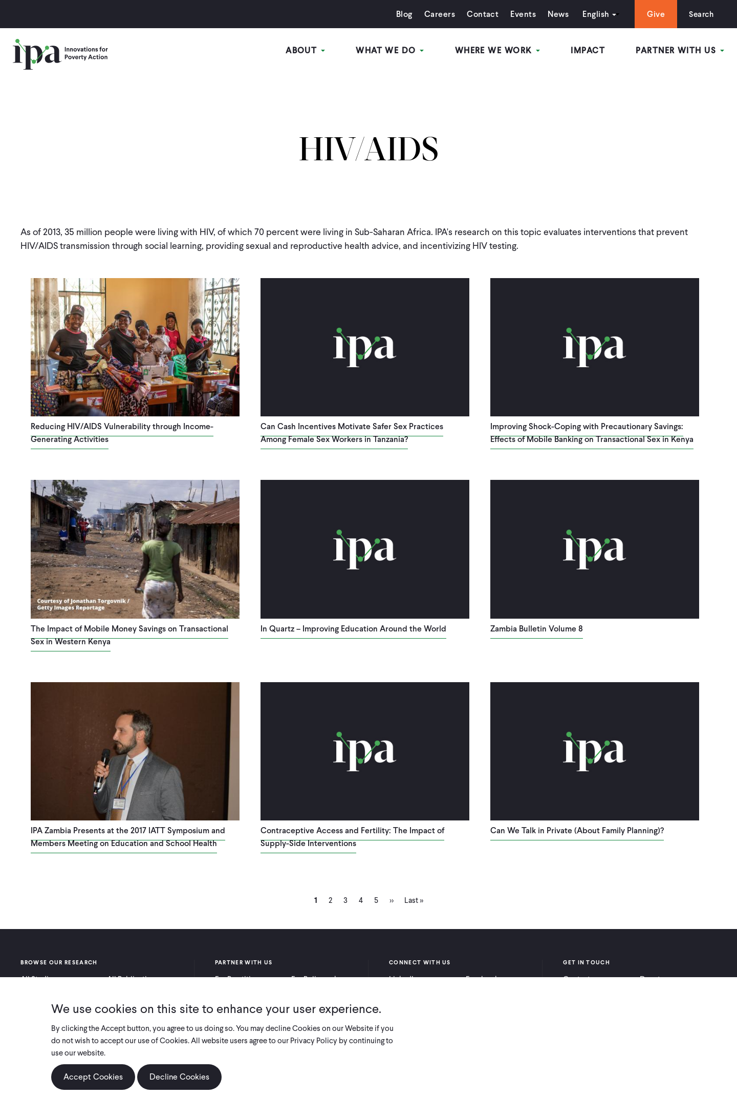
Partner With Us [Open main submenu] (680, 50)
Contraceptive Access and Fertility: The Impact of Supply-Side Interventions (352, 837)
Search (699, 14)
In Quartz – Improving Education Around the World (353, 628)
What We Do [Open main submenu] (391, 50)
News (555, 14)
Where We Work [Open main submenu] (498, 50)
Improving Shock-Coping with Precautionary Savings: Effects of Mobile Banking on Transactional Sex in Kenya (591, 433)
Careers (437, 14)
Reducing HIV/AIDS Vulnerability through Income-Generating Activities (122, 433)
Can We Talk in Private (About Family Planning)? (577, 830)
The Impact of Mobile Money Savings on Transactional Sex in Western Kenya (129, 635)
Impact (588, 50)
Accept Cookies (93, 1076)
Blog (402, 14)
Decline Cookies (179, 1076)
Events (520, 14)
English (593, 14)
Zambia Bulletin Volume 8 (536, 628)
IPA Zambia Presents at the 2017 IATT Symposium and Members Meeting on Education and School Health (128, 837)
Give (653, 14)
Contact (480, 14)
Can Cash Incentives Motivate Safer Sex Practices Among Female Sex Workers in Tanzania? (352, 433)
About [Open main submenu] (307, 50)
